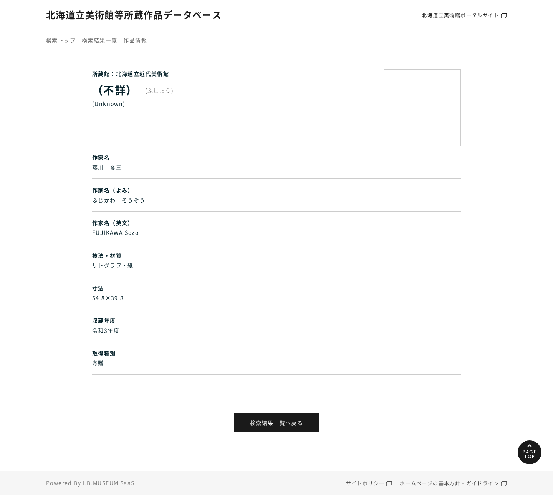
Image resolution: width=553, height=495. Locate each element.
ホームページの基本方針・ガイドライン (449, 483)
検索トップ (61, 40)
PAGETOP (530, 454)
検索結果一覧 (99, 40)
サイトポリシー (365, 483)
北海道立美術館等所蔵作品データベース (134, 15)
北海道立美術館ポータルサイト (460, 14)
